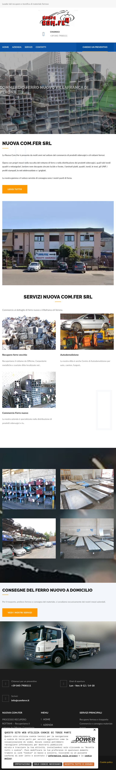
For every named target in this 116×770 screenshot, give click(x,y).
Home (5, 47)
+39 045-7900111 (58, 35)
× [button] (94, 730)
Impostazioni (22, 764)
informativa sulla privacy (63, 756)
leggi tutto (15, 189)
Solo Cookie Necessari (47, 764)
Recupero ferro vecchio (14, 354)
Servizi (28, 47)
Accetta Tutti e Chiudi (79, 764)
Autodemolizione (69, 354)
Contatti (41, 47)
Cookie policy (106, 762)
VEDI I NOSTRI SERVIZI (20, 612)
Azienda (16, 47)
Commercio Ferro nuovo (15, 412)
